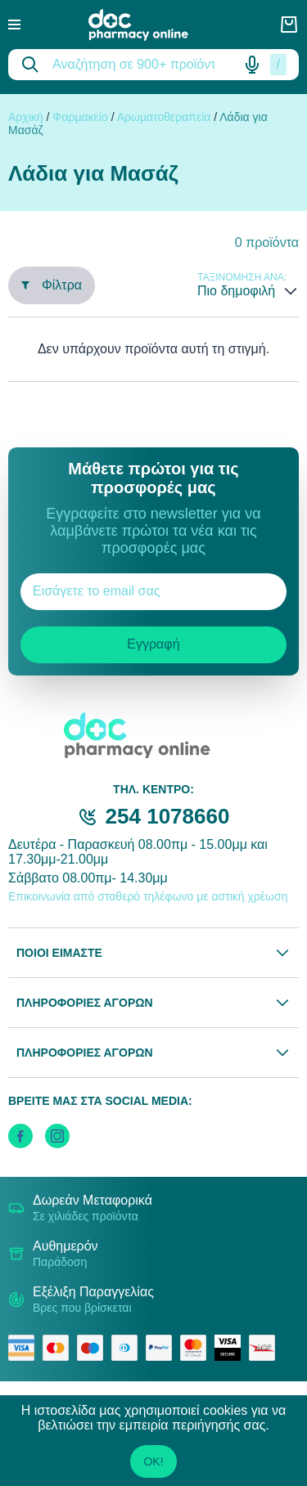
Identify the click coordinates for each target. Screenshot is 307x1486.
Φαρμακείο (80, 116)
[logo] (149, 25)
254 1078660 (168, 816)
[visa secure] (231, 1348)
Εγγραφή (153, 644)
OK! (153, 1461)
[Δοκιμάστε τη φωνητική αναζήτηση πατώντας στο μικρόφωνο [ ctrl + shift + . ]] (252, 64)
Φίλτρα (51, 285)
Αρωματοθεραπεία (164, 116)
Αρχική (25, 116)
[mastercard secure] (197, 1348)
